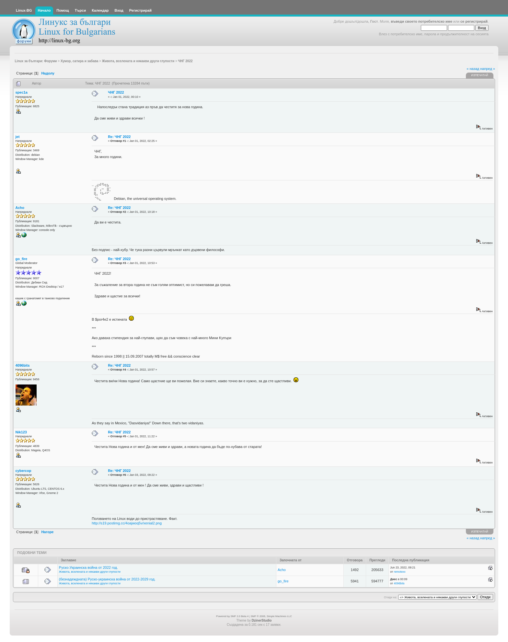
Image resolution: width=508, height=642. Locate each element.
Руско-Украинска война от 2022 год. (88, 567)
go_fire (22, 259)
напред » (487, 69)
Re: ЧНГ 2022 (119, 137)
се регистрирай (474, 21)
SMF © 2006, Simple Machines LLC (271, 616)
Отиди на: (390, 597)
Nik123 (21, 432)
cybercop (23, 471)
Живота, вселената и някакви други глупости (90, 571)
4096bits (23, 365)
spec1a (22, 92)
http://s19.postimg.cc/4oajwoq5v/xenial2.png (127, 523)
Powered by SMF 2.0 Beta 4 (232, 616)
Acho (20, 208)
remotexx (399, 571)
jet (18, 137)
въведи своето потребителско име (421, 21)
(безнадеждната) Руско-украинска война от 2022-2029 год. (107, 579)
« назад (473, 69)
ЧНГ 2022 (116, 92)
